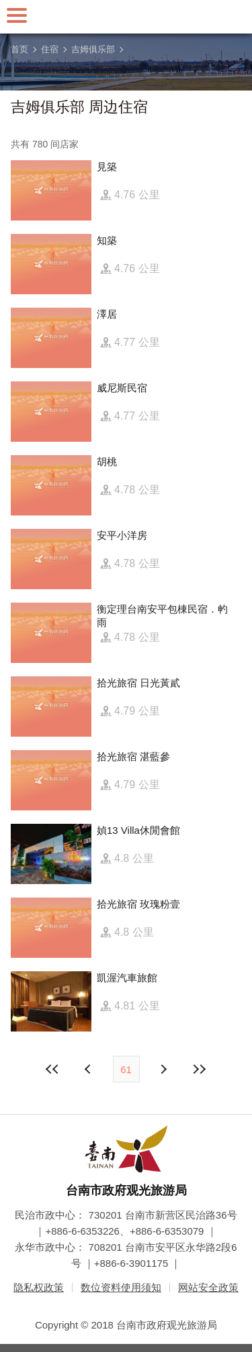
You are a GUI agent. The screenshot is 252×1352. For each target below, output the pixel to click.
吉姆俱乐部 (93, 49)
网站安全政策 (208, 1287)
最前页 (52, 1069)
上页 (163, 1069)
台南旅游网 (126, 16)
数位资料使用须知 (121, 1287)
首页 (19, 49)
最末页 (199, 1069)
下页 (89, 1069)
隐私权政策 (38, 1287)
